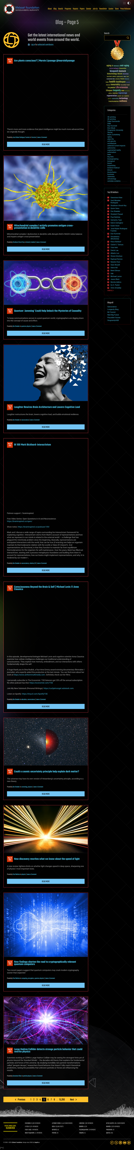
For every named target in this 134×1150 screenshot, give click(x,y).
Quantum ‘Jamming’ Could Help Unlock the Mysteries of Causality (47, 311)
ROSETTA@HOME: (31, 1133)
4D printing (111, 119)
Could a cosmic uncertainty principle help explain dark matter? (46, 771)
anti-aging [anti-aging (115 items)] (124, 65)
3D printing (111, 117)
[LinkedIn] (120, 1142)
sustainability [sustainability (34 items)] (115, 99)
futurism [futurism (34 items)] (127, 79)
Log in (33, 45)
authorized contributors (45, 45)
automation (111, 152)
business (110, 174)
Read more (46, 144)
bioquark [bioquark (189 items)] (114, 71)
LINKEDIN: (82, 1123)
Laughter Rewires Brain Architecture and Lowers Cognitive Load (47, 407)
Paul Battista (16, 874)
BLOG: (54, 1126)
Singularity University (115, 130)
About (50, 9)
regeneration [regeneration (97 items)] (112, 96)
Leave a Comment (42, 137)
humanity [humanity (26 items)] (128, 82)
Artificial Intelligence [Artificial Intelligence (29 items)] (114, 68)
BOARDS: (108, 1126)
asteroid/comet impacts (116, 146)
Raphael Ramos (116, 259)
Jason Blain (115, 279)
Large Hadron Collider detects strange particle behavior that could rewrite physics (48, 1050)
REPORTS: (55, 1129)
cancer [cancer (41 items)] (114, 76)
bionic (109, 163)
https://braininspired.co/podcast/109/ (34, 527)
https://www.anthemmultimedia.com (29, 675)
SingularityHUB (113, 320)
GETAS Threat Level (11, 1127)
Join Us (95, 9)
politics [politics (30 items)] (110, 93)
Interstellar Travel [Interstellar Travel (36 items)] (125, 85)
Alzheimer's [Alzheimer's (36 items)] (117, 66)
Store (117, 9)
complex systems (113, 181)
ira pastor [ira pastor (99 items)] (111, 87)
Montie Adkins (116, 282)
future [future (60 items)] (122, 79)
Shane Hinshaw (116, 256)
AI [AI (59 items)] (112, 66)
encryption (31, 978)
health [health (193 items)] (112, 81)
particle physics (27, 1076)
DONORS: (82, 1126)
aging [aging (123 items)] (109, 65)
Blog (55, 9)
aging (109, 137)
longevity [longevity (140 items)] (117, 90)
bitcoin (109, 170)
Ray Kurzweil (112, 126)
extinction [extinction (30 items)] (117, 79)
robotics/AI (32, 563)
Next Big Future (113, 315)
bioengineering (112, 159)
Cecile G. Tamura (117, 245)
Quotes (111, 9)
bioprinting (111, 165)
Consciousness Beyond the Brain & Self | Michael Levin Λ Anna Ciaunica (46, 588)
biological (111, 161)
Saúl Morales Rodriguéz (115, 201)
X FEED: (28, 1126)
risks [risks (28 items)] (123, 96)
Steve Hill (114, 268)
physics (30, 787)
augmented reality (114, 150)
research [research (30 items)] (119, 96)
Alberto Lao (115, 253)
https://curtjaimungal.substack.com (59, 688)
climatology (111, 179)
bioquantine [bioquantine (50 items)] (122, 68)
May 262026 (10, 61)
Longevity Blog (113, 309)
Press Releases (125, 9)
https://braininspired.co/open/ (19, 521)
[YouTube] (124, 1142)
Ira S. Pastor (115, 285)
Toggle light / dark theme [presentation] (128, 3)
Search (127, 37)
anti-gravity (111, 141)
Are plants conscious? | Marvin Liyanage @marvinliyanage (44, 61)
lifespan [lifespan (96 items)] (109, 90)
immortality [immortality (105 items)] (115, 84)
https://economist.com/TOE (41, 683)
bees (109, 154)
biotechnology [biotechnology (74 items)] (112, 74)
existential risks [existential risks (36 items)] (111, 79)
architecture (111, 143)
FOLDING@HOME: (84, 1129)
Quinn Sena (115, 208)
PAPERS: (55, 1133)
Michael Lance (116, 276)
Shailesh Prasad (117, 214)
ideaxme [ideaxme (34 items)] (108, 85)
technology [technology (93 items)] (123, 98)
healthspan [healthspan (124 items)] (121, 82)
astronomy (111, 148)
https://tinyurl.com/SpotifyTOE (35, 694)
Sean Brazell (115, 265)
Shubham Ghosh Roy (18, 242)
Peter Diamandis (113, 121)
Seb (112, 273)
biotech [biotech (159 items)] (122, 71)
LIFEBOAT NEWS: (57, 1123)
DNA (109, 124)
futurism (33, 137)
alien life (110, 139)
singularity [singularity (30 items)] (126, 96)
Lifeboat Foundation (17, 1142)
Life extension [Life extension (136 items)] (122, 87)
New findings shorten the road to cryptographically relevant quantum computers (45, 963)
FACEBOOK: (29, 1123)
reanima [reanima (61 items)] (115, 93)
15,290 (62, 1099)
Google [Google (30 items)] (107, 82)
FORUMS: (82, 1133)
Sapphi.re (37, 1142)
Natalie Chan (115, 262)
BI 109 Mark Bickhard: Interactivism (32, 445)
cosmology (24, 787)
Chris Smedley (116, 288)
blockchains (111, 172)
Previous (21, 1099)
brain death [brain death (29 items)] (109, 76)
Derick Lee (114, 250)
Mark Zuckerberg (113, 135)
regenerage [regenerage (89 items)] (122, 93)
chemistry (111, 177)
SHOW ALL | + (110, 290)
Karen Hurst (115, 226)
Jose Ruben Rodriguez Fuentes (21, 137)
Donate (88, 9)
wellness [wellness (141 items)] (123, 101)
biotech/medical (30, 242)
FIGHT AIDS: (29, 1129)
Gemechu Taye (116, 220)
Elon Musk (111, 128)
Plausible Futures (113, 318)
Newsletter (103, 9)
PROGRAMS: (109, 1129)
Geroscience (112, 307)
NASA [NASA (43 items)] (122, 91)
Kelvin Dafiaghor (117, 223)
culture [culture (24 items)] (125, 76)
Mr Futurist (111, 312)
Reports (75, 9)
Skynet (109, 132)
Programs (68, 9)
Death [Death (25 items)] (128, 76)
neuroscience (25, 420)
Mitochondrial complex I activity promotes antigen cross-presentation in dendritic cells (43, 227)
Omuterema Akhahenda (115, 238)
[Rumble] (129, 1142)
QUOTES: (108, 1133)
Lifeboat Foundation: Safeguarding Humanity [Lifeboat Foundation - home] (21, 9)
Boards (60, 9)
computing (24, 978)
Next (72, 1099)
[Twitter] (116, 1142)
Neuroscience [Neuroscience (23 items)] (127, 91)
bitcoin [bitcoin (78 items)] (119, 74)
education (24, 699)
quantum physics (26, 326)
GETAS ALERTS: (110, 1123)
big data (110, 157)
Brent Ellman (115, 271)
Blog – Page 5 (67, 22)
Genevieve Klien (17, 1076)
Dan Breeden (16, 326)
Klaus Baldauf (116, 242)
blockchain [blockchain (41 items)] (125, 74)
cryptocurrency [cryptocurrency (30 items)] (119, 76)
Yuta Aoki (114, 247)
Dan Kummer (115, 234)
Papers (82, 9)
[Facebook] (112, 1142)
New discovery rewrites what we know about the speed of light (47, 859)
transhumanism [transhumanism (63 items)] (114, 101)
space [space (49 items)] (109, 98)
